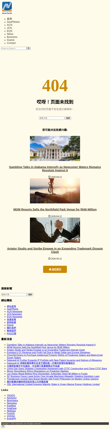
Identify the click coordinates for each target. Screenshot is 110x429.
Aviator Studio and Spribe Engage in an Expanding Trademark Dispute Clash (55, 250)
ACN (9, 25)
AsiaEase (12, 408)
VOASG (11, 416)
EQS (9, 31)
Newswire (12, 403)
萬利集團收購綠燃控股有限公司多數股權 (27, 382)
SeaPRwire (13, 21)
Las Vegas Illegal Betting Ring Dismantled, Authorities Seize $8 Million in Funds (47, 374)
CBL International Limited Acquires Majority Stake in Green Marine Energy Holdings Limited (53, 384)
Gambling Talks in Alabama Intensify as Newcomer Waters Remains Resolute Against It (55, 168)
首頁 (9, 18)
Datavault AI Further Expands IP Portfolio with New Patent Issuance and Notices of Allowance (54, 360)
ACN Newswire (14, 311)
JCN (9, 28)
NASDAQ (12, 398)
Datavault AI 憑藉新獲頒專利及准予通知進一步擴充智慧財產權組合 (41, 363)
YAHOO (11, 395)
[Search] (28, 48)
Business (12, 37)
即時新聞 (11, 322)
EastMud (11, 405)
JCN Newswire (14, 314)
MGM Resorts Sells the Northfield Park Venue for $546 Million (55, 209)
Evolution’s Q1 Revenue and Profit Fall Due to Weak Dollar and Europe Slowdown (48, 352)
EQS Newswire (14, 316)
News (10, 34)
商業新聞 (11, 319)
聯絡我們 (11, 331)
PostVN (11, 413)
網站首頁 (11, 306)
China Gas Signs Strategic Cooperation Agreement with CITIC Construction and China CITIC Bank (57, 368)
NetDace (11, 411)
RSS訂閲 (11, 333)
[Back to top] (3, 426)
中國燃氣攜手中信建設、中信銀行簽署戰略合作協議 (33, 366)
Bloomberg (12, 400)
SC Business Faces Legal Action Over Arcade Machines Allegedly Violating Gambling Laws (53, 376)
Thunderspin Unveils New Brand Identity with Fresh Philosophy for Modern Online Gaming (52, 379)
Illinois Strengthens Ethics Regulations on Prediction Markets (38, 371)
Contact (11, 43)
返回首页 (55, 269)
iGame (10, 40)
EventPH (11, 418)
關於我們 (11, 328)
